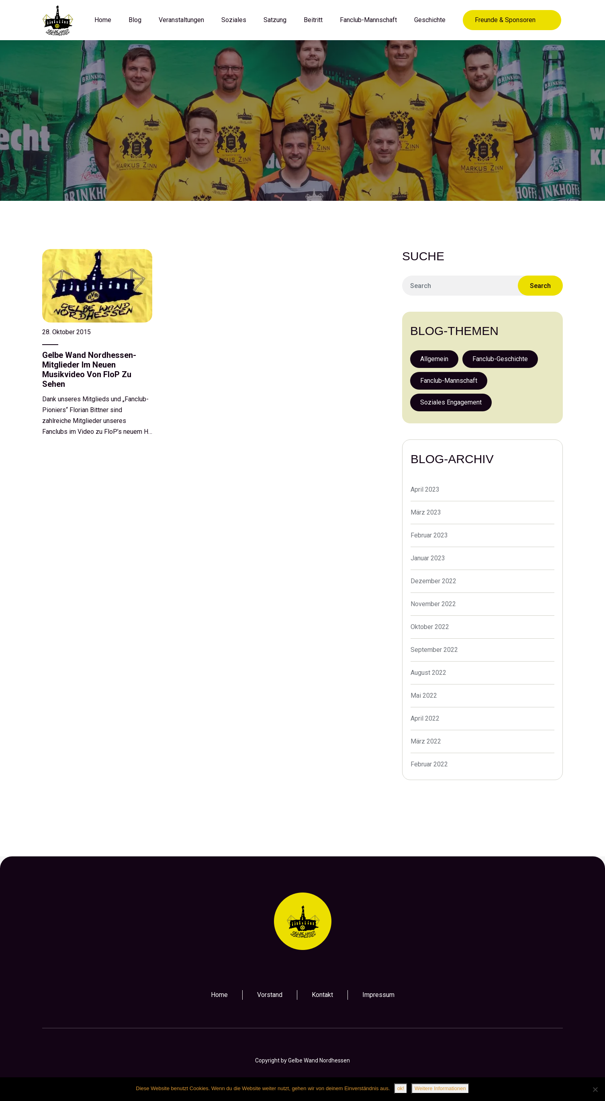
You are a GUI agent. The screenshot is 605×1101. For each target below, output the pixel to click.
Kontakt (322, 995)
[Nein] (595, 1089)
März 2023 (426, 512)
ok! (400, 1088)
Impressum (378, 995)
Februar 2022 (429, 764)
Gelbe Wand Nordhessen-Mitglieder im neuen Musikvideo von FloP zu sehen (89, 369)
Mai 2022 (424, 695)
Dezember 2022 (433, 581)
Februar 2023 (429, 535)
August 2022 (428, 672)
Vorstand (269, 995)
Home (219, 995)
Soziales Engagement (451, 402)
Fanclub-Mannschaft (448, 380)
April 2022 (425, 718)
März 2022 (426, 741)
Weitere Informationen (440, 1088)
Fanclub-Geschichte (500, 359)
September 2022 (434, 650)
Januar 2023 (428, 558)
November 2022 (433, 604)
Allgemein (434, 359)
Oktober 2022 (430, 627)
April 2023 (425, 489)
